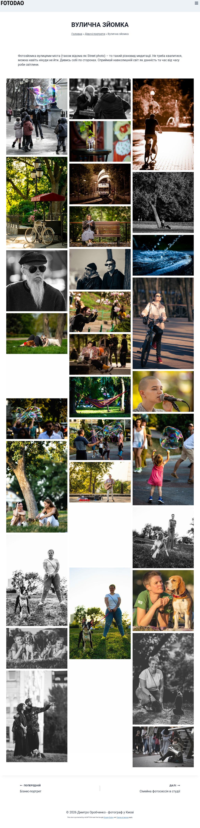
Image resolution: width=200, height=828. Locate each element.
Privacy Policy (108, 817)
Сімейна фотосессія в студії (141, 788)
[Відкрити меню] (196, 3)
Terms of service (123, 817)
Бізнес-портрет (58, 788)
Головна (76, 33)
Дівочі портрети (95, 33)
